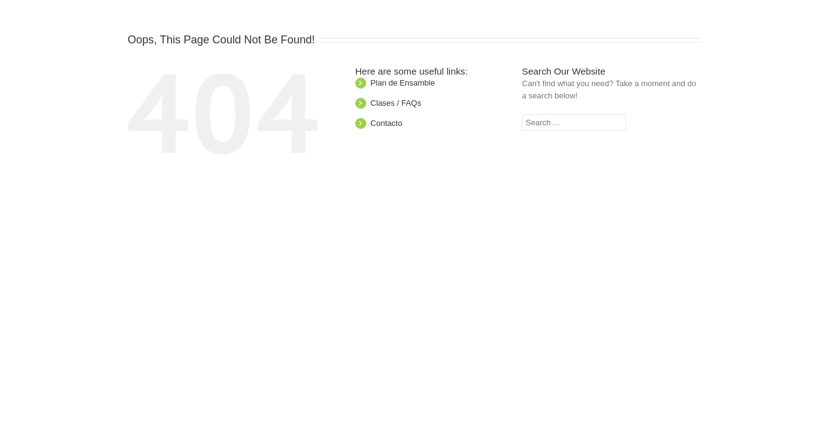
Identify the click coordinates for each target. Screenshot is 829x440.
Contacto (386, 123)
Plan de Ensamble (403, 82)
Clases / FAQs (396, 103)
